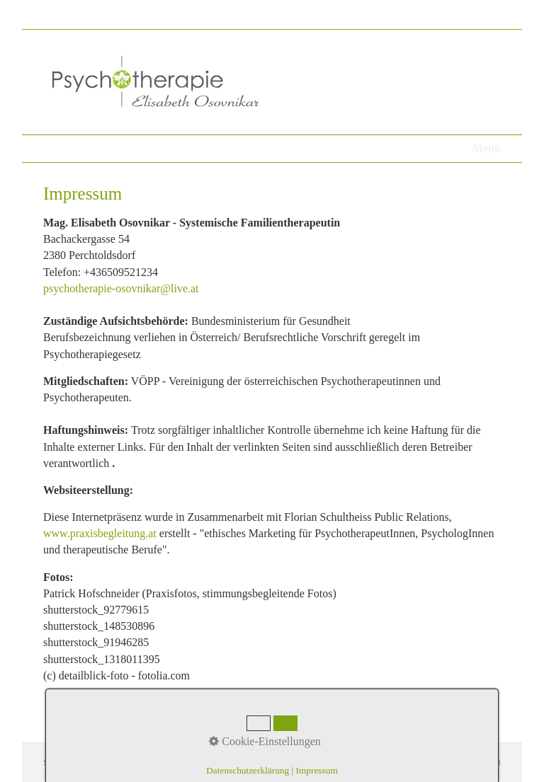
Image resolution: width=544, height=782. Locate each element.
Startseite (59, 762)
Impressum (154, 762)
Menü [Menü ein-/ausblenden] (486, 148)
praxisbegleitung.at (468, 762)
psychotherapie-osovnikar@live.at (121, 288)
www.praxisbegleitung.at (100, 533)
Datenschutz (105, 762)
